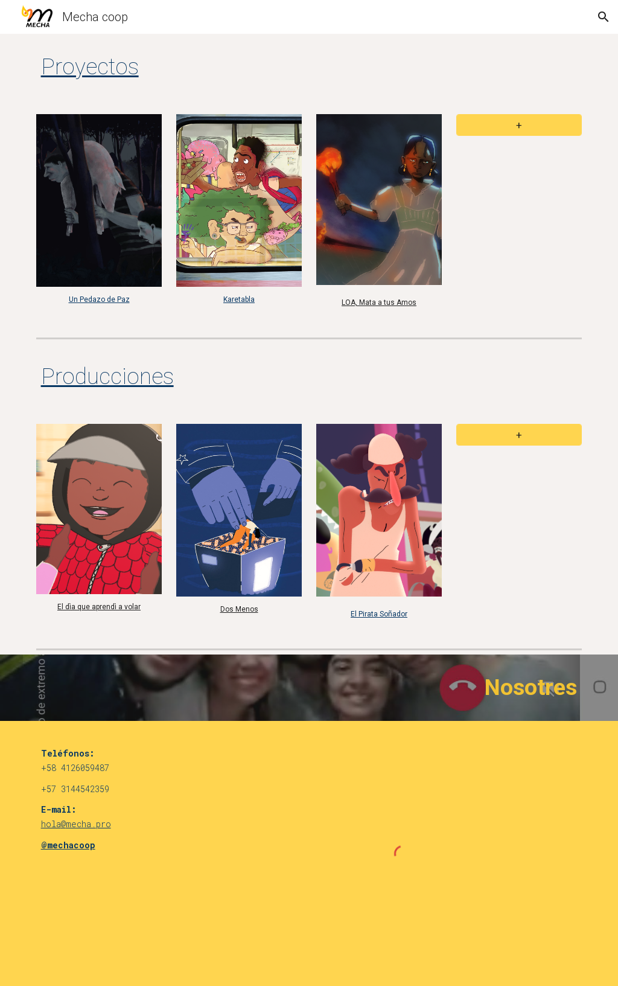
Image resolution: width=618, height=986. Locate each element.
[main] (262, 66)
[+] (519, 125)
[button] (603, 16)
